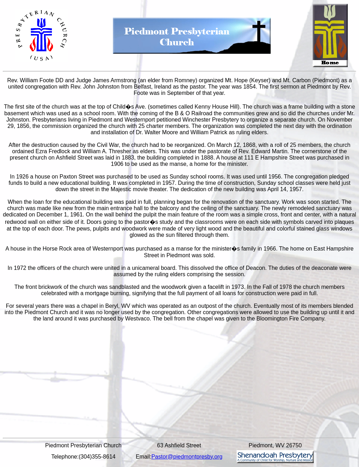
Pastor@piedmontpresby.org (187, 457)
